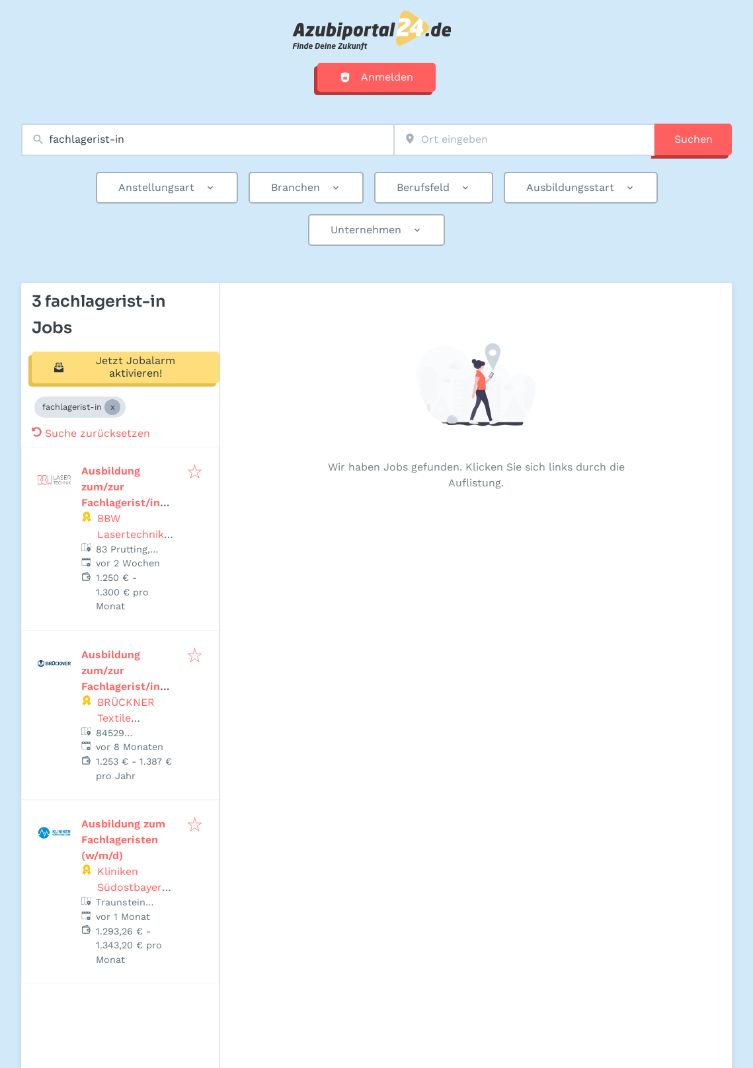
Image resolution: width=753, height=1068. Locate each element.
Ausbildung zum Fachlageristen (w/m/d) (123, 840)
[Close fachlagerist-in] (112, 407)
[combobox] (207, 140)
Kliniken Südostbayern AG (133, 887)
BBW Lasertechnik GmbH (130, 534)
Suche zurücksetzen (91, 433)
